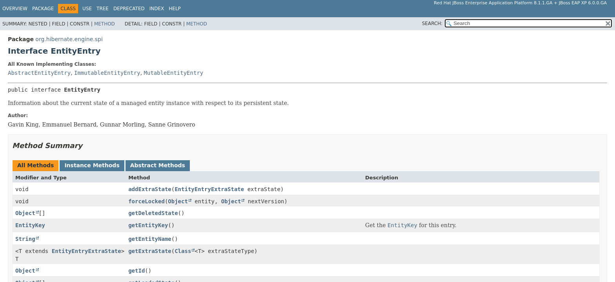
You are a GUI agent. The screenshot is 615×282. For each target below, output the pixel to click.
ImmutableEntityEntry (107, 73)
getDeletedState (153, 213)
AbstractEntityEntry (39, 73)
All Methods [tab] (35, 165)
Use (87, 8)
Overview (14, 8)
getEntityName (149, 239)
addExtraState (149, 189)
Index (156, 8)
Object (178, 201)
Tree (102, 8)
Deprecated (129, 8)
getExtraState (149, 251)
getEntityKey (148, 225)
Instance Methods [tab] (91, 165)
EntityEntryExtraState (209, 189)
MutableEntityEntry (174, 73)
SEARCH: (432, 23)
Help (175, 8)
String (25, 239)
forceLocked (146, 201)
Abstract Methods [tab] (157, 165)
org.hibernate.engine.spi (68, 39)
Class (183, 251)
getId (136, 271)
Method (104, 24)
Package (43, 8)
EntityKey (30, 225)
